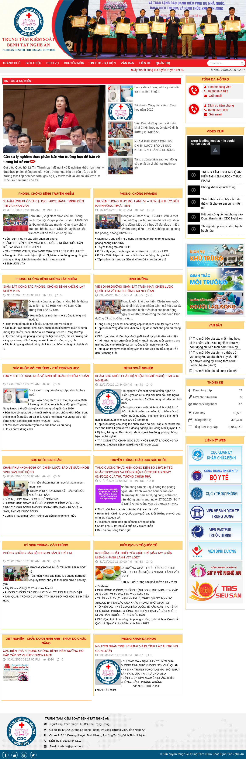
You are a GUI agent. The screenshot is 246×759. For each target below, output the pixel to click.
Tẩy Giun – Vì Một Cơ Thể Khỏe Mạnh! (28, 588)
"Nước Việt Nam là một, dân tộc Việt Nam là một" (126, 509)
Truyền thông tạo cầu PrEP (112, 247)
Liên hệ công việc (219, 87)
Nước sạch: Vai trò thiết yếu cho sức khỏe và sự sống (37, 425)
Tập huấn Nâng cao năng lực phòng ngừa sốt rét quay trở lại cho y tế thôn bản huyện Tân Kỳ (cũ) (44, 580)
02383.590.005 (216, 110)
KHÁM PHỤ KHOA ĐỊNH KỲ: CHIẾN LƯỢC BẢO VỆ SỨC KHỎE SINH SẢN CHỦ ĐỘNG (154, 146)
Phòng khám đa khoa (138, 638)
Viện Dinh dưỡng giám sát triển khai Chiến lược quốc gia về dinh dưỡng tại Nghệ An (156, 128)
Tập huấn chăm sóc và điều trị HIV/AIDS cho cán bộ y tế (130, 259)
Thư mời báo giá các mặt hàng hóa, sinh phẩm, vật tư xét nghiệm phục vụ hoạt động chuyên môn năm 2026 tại (215, 361)
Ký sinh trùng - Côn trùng (46, 545)
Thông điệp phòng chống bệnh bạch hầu (221, 228)
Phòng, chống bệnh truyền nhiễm (46, 193)
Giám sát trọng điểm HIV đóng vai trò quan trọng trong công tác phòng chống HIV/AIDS (135, 241)
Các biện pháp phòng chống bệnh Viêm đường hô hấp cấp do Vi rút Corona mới (43, 653)
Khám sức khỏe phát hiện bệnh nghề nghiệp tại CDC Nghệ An (137, 378)
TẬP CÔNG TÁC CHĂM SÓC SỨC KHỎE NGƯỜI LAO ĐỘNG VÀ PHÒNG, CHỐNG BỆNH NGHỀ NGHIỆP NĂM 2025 (136, 442)
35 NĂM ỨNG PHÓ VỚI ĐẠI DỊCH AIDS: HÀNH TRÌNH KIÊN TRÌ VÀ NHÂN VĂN (43, 203)
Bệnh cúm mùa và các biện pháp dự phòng (30, 238)
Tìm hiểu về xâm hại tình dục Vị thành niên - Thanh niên (56, 484)
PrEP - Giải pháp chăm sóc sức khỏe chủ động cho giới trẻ (132, 255)
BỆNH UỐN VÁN (14, 263)
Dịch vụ (52, 63)
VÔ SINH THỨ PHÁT (140, 686)
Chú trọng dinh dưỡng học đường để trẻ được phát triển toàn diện (136, 336)
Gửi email (213, 95)
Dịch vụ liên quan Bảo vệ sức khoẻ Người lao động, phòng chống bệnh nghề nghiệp (136, 434)
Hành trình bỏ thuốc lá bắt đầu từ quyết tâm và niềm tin (38, 323)
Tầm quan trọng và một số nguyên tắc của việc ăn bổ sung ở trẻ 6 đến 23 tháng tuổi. (136, 351)
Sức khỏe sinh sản (46, 460)
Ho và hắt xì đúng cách (18, 429)
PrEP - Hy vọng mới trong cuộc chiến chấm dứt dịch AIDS (131, 251)
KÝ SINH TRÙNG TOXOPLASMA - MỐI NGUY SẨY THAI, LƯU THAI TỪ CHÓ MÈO (150, 671)
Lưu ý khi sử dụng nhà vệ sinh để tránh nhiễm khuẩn (46, 376)
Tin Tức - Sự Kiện (102, 63)
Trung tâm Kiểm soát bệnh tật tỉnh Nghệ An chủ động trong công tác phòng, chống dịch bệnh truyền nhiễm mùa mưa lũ (45, 257)
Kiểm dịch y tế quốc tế (138, 545)
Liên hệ (145, 63)
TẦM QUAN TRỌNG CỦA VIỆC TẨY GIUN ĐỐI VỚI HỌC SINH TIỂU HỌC (46, 598)
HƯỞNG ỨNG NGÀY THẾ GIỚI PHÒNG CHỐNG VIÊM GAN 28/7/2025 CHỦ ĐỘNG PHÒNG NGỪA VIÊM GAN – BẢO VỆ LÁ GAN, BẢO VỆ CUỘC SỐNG (42, 507)
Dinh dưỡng (138, 279)
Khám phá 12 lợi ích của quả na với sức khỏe (124, 525)
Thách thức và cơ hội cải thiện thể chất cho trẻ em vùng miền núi (221, 203)
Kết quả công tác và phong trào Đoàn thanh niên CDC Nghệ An (222, 216)
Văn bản (127, 63)
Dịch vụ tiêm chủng (221, 105)
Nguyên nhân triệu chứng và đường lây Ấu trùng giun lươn (136, 648)
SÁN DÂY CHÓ (105, 690)
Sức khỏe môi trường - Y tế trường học (46, 368)
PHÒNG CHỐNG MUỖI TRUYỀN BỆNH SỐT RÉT (57, 569)
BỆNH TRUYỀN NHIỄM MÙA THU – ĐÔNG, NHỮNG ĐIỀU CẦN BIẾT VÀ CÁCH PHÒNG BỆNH (43, 245)
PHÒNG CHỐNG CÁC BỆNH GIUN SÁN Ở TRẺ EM (37, 553)
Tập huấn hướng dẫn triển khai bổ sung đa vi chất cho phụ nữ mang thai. (138, 330)
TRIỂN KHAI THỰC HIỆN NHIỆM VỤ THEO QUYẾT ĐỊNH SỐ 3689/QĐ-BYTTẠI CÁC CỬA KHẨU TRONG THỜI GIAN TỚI (133, 600)
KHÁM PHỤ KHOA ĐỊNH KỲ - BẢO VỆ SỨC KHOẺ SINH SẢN (56, 493)
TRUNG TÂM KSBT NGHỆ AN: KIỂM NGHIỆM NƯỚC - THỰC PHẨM (221, 176)
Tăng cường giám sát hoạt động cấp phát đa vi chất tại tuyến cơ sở (155, 164)
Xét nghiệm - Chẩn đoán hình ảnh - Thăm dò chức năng (46, 641)
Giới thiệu (33, 63)
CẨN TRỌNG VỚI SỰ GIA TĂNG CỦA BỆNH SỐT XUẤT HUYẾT (43, 251)
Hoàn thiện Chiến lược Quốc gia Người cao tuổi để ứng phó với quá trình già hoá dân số (138, 515)
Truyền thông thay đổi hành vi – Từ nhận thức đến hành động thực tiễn (137, 203)
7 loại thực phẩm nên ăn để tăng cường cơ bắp (125, 521)
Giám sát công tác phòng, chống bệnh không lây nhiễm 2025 (44, 289)
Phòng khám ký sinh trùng (218, 187)
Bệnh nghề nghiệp (138, 368)
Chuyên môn (74, 63)
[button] (215, 150)
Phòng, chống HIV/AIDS (138, 193)
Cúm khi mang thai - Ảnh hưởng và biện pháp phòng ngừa (39, 515)
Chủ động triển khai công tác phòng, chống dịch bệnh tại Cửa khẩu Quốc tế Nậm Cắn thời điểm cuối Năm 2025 (137, 621)
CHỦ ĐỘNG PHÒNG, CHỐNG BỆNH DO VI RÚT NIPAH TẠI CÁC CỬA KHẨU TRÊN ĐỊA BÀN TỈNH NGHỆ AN (136, 592)
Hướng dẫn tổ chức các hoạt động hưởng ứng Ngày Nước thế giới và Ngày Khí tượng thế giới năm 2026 (45, 406)
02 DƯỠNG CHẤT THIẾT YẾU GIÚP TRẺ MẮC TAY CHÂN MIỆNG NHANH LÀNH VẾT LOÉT (133, 555)
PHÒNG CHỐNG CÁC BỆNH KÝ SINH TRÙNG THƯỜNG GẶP (42, 592)
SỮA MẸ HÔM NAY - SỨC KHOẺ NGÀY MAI (31, 499)
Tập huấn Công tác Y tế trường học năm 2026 (155, 107)
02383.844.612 (216, 91)
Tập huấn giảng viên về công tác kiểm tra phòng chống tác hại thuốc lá (45, 346)
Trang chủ (11, 63)
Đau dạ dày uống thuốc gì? (113, 530)
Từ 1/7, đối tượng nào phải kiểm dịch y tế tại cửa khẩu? (136, 584)
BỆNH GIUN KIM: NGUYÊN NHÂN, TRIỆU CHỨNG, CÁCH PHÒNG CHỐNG (148, 680)
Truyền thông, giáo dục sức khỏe (138, 460)
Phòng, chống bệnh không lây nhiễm (46, 279)
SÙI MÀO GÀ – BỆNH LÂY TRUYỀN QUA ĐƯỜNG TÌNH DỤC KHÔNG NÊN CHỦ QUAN (149, 663)
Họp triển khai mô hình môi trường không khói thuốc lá (57, 317)
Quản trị (163, 63)
